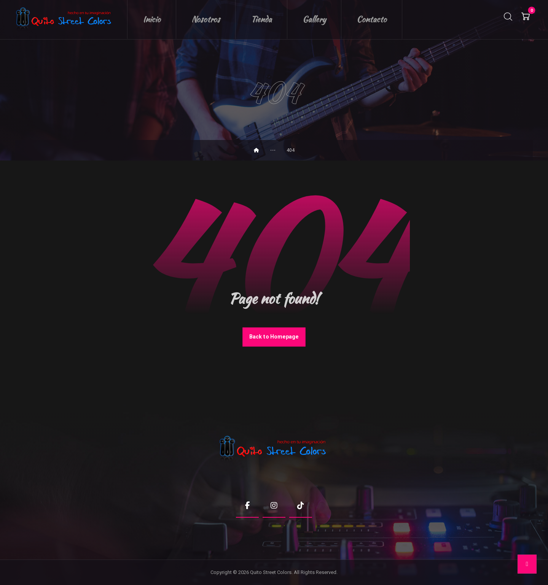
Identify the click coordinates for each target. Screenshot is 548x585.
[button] (525, 16)
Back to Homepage (274, 337)
